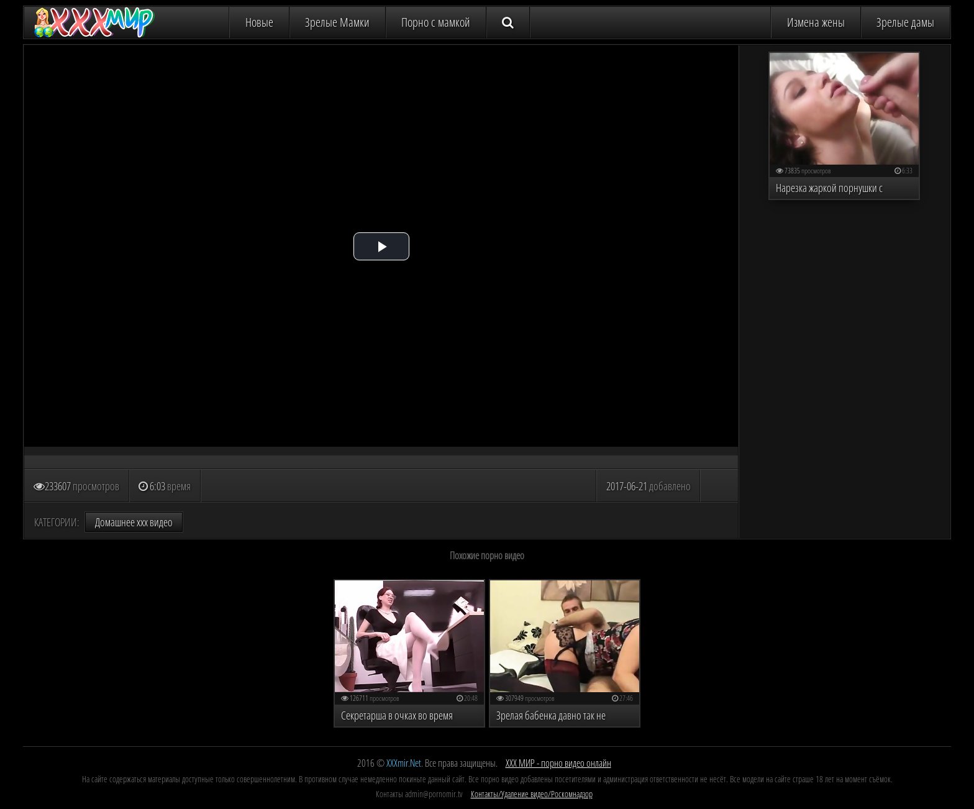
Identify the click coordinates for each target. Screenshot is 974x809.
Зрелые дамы (905, 22)
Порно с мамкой (435, 22)
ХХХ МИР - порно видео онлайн (558, 763)
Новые (259, 22)
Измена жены (816, 22)
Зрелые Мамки (337, 22)
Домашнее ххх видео (134, 521)
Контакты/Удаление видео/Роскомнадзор (532, 794)
